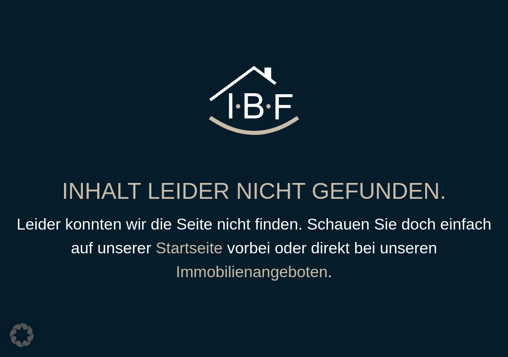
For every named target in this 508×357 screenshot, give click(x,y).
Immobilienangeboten (252, 272)
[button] (22, 335)
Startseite (189, 248)
